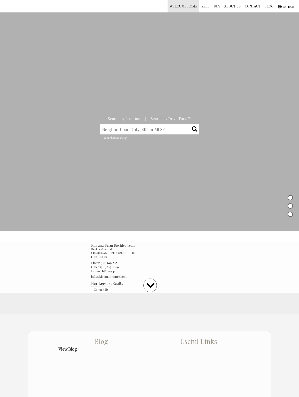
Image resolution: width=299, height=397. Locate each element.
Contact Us (101, 290)
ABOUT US (232, 6)
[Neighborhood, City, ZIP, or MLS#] (149, 129)
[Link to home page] (5, 6)
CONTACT (252, 6)
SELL (205, 6)
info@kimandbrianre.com (108, 276)
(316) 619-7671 (109, 263)
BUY (217, 6)
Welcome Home (183, 6)
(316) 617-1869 (109, 267)
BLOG (269, 6)
